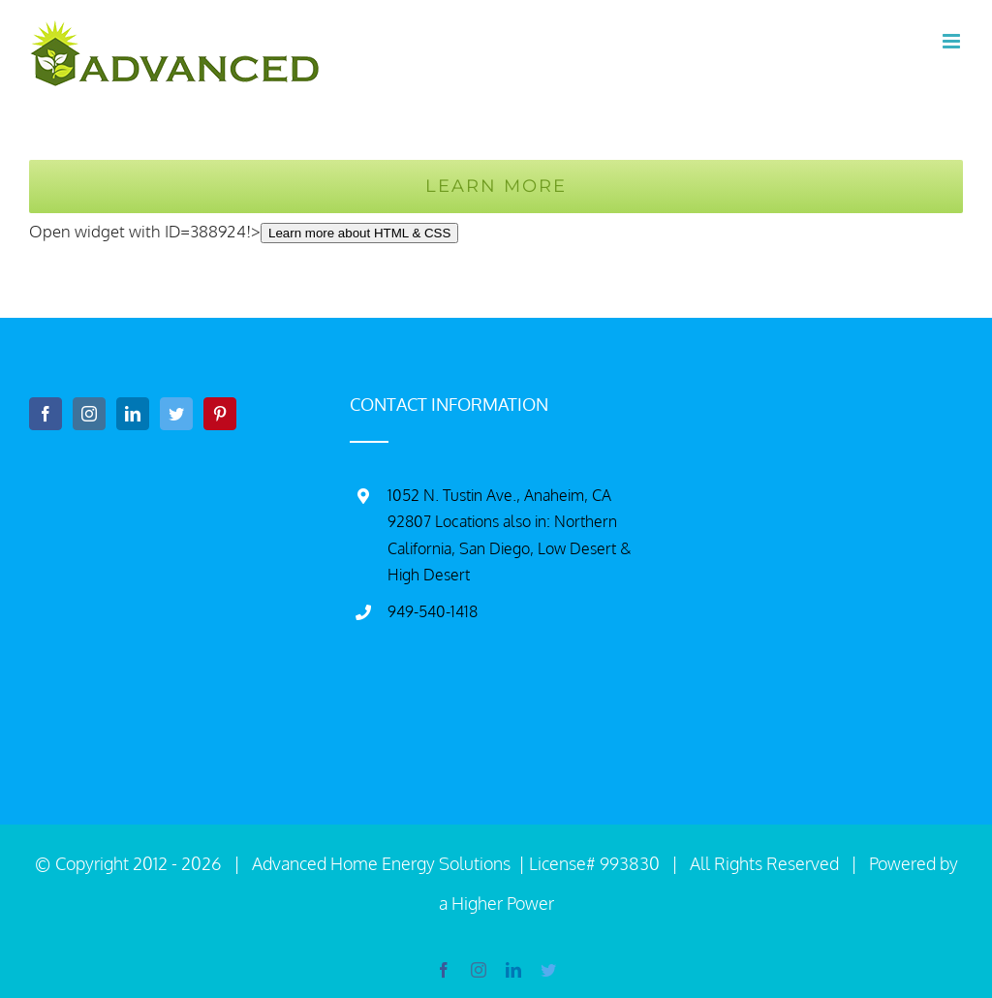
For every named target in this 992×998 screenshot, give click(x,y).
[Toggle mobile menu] (953, 41)
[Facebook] (45, 413)
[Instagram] (89, 413)
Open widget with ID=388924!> (243, 231)
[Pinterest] (219, 413)
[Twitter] (176, 413)
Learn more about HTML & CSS (359, 233)
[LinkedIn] (132, 413)
